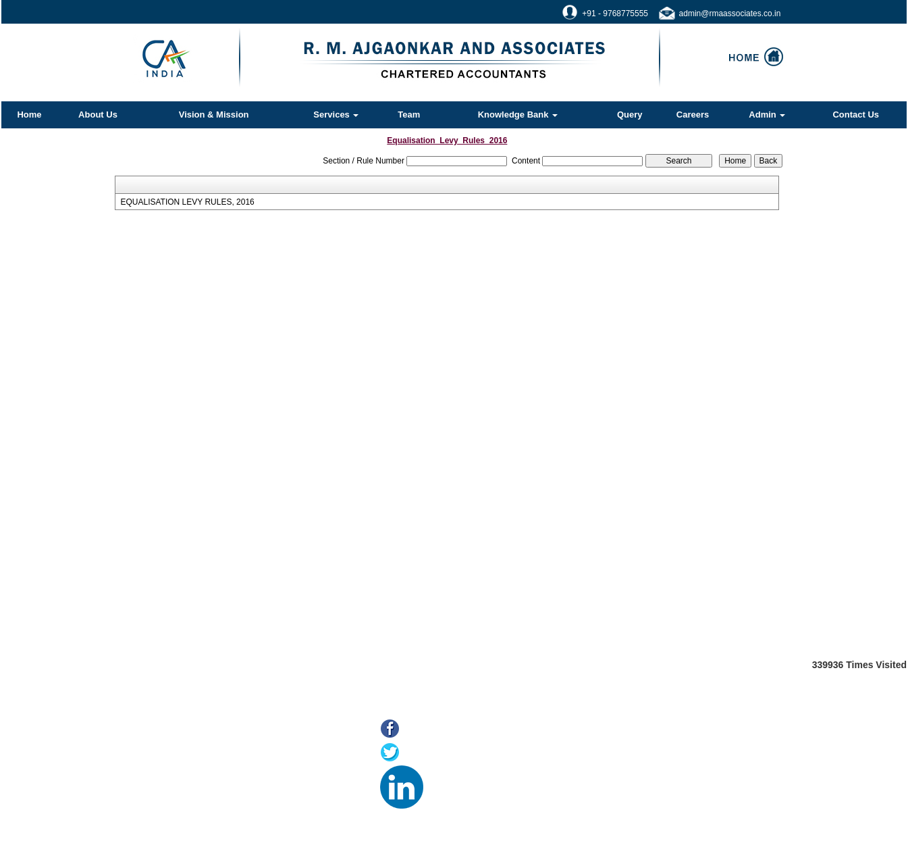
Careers (692, 114)
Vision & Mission (214, 114)
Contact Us (855, 114)
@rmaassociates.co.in (656, 806)
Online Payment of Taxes (212, 767)
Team (409, 114)
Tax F (175, 818)
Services (335, 114)
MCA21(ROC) (191, 801)
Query (630, 114)
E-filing (177, 784)
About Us (97, 114)
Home (29, 114)
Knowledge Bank (518, 114)
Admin (767, 114)
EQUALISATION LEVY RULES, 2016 (187, 202)
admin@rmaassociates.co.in (730, 13)
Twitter (419, 753)
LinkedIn (447, 777)
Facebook (427, 730)
